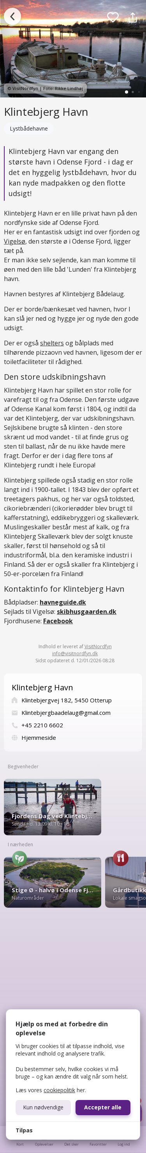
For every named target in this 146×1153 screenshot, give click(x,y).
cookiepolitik (59, 1090)
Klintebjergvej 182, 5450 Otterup (66, 700)
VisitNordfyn (98, 646)
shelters (52, 343)
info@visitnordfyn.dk (75, 653)
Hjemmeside (38, 737)
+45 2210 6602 (42, 725)
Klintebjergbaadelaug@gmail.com (66, 712)
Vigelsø (14, 241)
